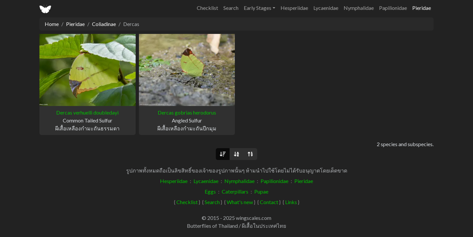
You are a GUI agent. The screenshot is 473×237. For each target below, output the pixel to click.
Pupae (261, 191)
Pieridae (421, 8)
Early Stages (257, 8)
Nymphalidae (359, 8)
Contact (269, 202)
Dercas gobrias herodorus (187, 112)
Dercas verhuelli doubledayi (87, 112)
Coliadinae (104, 24)
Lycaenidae (325, 8)
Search (230, 8)
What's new (240, 202)
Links (291, 202)
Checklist (207, 8)
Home (52, 24)
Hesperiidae (294, 8)
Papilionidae (393, 8)
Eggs (210, 191)
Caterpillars (235, 191)
